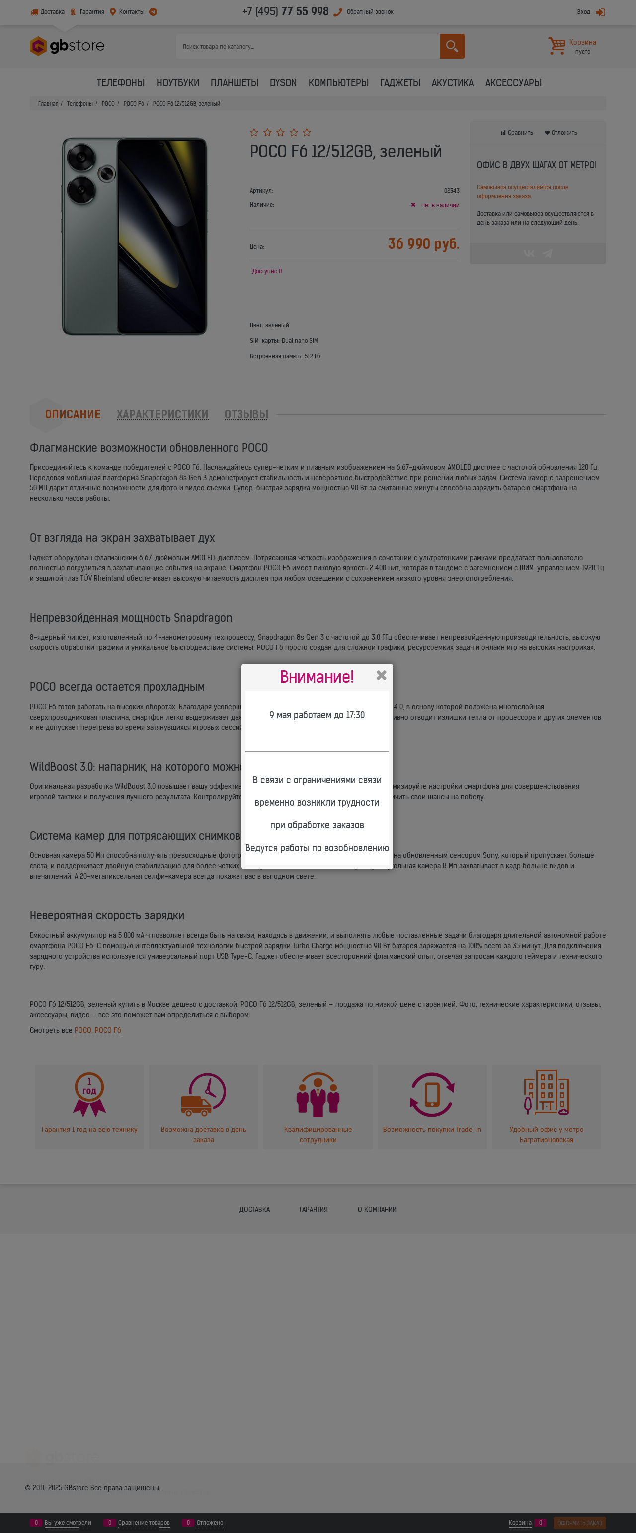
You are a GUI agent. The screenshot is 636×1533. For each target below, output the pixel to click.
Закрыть (381, 675)
